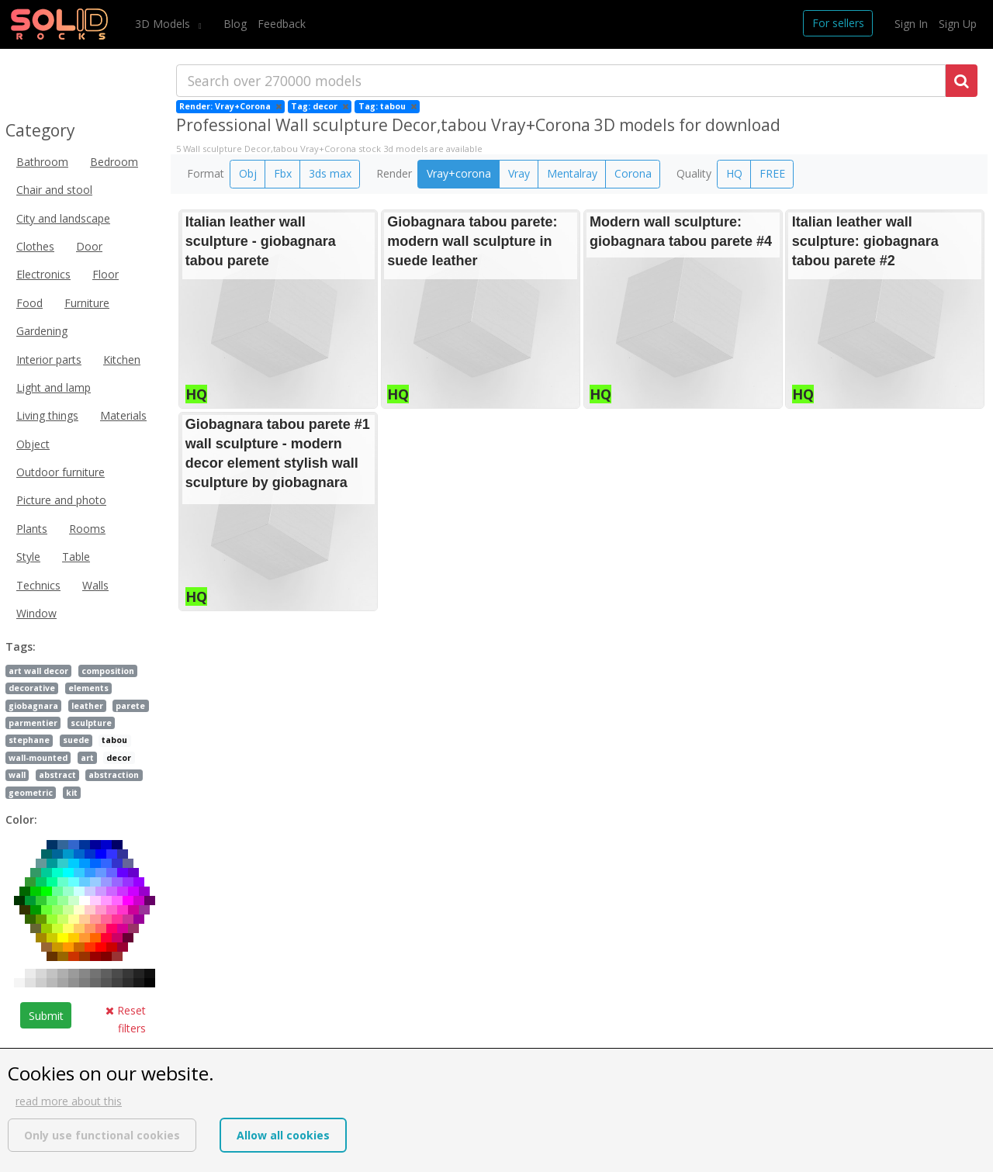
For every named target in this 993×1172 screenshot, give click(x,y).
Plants (31, 528)
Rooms (87, 528)
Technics (38, 585)
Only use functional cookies (102, 1135)
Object (33, 444)
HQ (734, 173)
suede (76, 740)
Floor (105, 274)
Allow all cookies (283, 1135)
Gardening (41, 330)
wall (17, 774)
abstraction (113, 774)
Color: (21, 819)
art (87, 757)
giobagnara (33, 705)
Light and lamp (53, 387)
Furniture (86, 303)
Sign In (911, 23)
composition (107, 671)
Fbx (283, 173)
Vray (519, 173)
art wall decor (38, 671)
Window (36, 613)
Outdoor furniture (60, 472)
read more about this (69, 1101)
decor (118, 757)
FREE (772, 173)
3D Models (164, 23)
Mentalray (572, 173)
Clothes (35, 246)
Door (89, 246)
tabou (114, 740)
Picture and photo (61, 500)
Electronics (43, 274)
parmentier (33, 722)
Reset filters (126, 1019)
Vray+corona (459, 173)
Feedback (282, 23)
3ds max (330, 173)
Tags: (20, 646)
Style (28, 556)
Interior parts (48, 359)
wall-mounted (38, 757)
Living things (47, 415)
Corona (633, 173)
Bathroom (42, 161)
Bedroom (114, 161)
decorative (32, 688)
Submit (46, 1015)
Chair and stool (54, 189)
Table (76, 556)
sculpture (91, 722)
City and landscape (63, 218)
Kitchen (121, 359)
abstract (57, 774)
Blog (235, 23)
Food (29, 303)
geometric (31, 792)
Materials (123, 415)
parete (130, 705)
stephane (29, 740)
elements (88, 688)
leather (87, 705)
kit (72, 792)
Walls (95, 585)
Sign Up (958, 23)
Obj (248, 173)
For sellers (838, 23)
